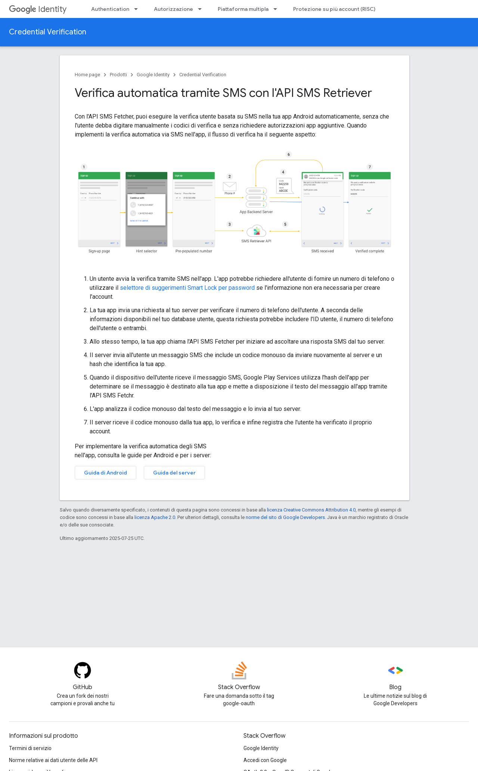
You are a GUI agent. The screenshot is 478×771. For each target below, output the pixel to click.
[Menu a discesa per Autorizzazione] (202, 9)
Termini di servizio (30, 748)
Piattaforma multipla (243, 9)
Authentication (110, 9)
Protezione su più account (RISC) (334, 9)
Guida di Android (105, 472)
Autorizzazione (173, 9)
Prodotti (118, 74)
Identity (37, 9)
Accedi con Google (265, 760)
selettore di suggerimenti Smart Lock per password (187, 287)
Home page (87, 74)
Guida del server (174, 472)
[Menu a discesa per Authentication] (138, 9)
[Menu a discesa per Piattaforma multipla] (277, 9)
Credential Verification (47, 32)
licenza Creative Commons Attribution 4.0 (311, 510)
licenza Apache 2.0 (154, 517)
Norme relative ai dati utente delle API (53, 760)
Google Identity (153, 74)
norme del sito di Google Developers (285, 517)
